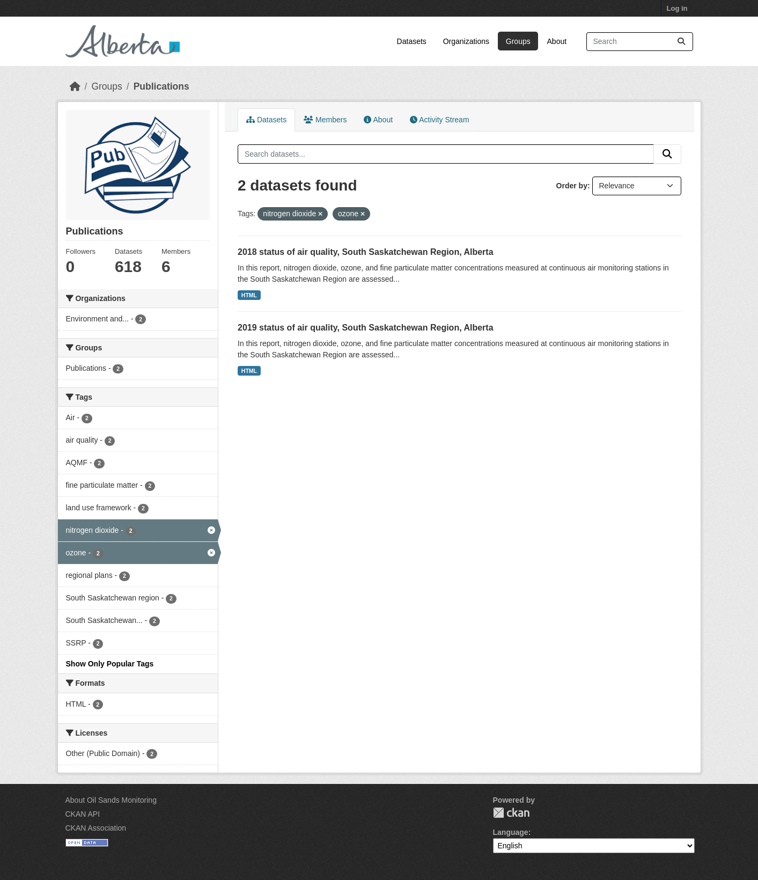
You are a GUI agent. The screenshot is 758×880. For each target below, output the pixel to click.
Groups (518, 41)
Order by (571, 185)
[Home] (75, 86)
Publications (161, 86)
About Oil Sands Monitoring (111, 800)
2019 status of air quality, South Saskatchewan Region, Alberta (366, 327)
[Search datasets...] (639, 41)
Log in (677, 8)
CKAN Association (96, 828)
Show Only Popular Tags (110, 663)
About (557, 41)
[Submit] (681, 41)
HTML (249, 295)
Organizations (466, 41)
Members (325, 119)
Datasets (411, 41)
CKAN (511, 812)
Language (510, 832)
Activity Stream (439, 119)
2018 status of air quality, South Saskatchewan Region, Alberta (366, 251)
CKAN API (82, 814)
